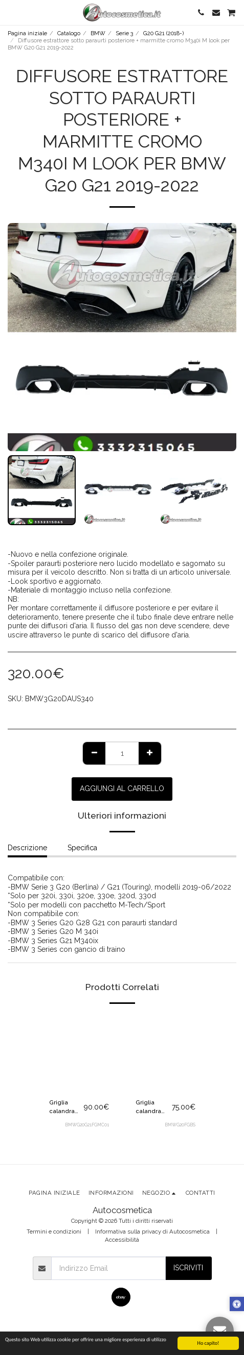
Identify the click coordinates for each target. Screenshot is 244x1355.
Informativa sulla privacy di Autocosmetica (152, 1231)
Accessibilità (122, 1239)
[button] (11, 12)
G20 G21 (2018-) (163, 33)
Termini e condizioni (54, 1231)
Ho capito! (208, 1343)
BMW (98, 33)
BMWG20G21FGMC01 (87, 1124)
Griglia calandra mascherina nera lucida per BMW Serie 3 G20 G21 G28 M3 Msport (153, 1107)
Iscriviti (188, 1268)
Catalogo (68, 33)
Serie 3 (124, 33)
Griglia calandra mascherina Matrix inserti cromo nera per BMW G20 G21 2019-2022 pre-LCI (66, 1107)
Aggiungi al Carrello (122, 788)
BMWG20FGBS (180, 1124)
